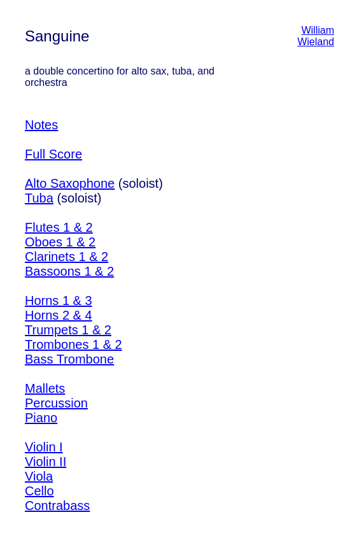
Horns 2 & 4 (58, 315)
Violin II (45, 462)
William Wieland (315, 36)
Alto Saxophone (70, 183)
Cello (39, 491)
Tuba (39, 198)
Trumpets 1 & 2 (68, 330)
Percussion (56, 403)
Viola (39, 476)
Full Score (53, 154)
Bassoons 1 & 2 (69, 271)
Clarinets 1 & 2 (66, 257)
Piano (41, 418)
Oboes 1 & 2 (60, 242)
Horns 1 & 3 (58, 301)
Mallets (45, 388)
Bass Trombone (69, 359)
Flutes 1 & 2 (59, 227)
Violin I (44, 447)
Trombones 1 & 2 (73, 344)
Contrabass (57, 506)
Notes (41, 125)
